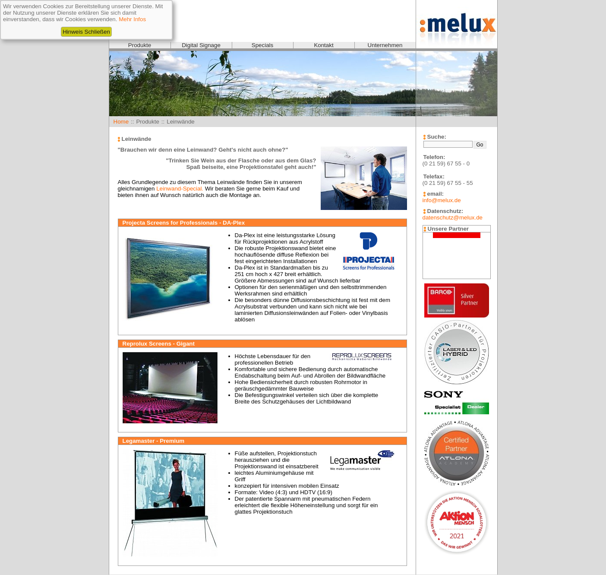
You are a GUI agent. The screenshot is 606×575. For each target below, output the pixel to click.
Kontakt (323, 45)
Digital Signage (201, 45)
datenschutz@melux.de (453, 217)
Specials (262, 45)
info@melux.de (442, 200)
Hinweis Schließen (86, 32)
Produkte (139, 45)
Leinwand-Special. (179, 188)
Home (121, 121)
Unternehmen (385, 45)
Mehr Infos (132, 19)
